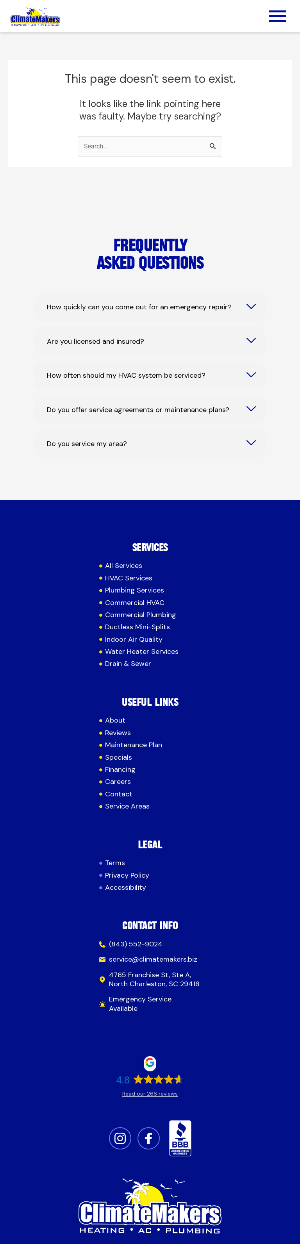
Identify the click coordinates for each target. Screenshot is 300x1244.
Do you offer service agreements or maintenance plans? (138, 409)
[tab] (150, 307)
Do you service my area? (87, 443)
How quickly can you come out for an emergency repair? (139, 307)
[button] (277, 18)
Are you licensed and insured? (95, 341)
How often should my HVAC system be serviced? (126, 375)
